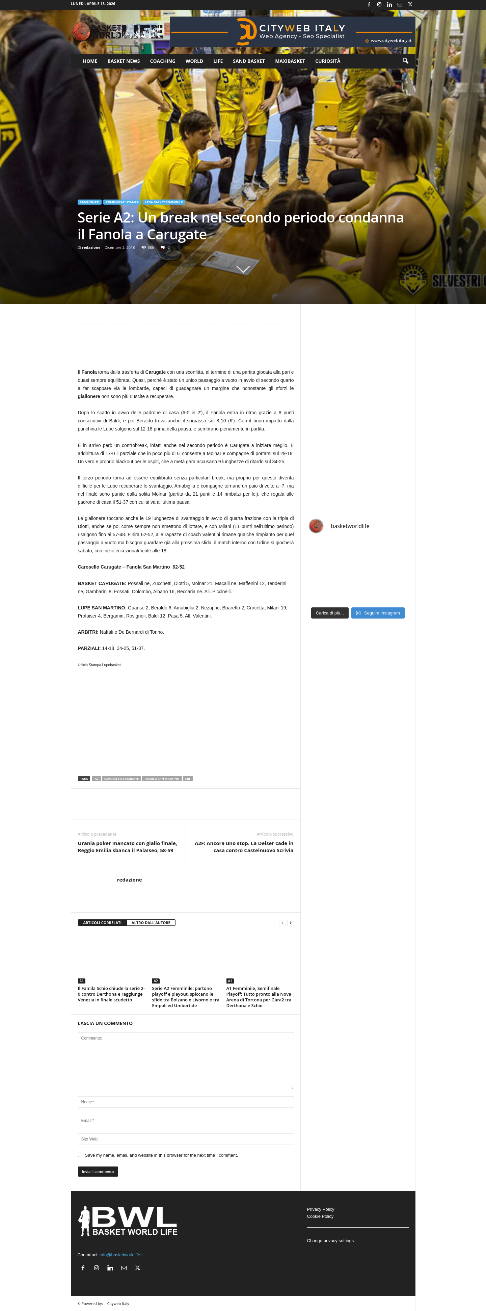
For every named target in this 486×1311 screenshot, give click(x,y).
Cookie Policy (320, 1216)
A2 (96, 779)
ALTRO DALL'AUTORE (151, 922)
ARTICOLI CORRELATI (102, 922)
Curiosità (328, 61)
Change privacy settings (330, 1240)
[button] (405, 61)
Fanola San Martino (161, 779)
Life (218, 61)
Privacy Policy (320, 1209)
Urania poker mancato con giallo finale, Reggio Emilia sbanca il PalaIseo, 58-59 (128, 847)
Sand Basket (249, 61)
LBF (188, 779)
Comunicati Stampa (122, 202)
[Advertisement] (186, 349)
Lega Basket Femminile (164, 202)
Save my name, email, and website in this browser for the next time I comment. (161, 1155)
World (194, 61)
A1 (82, 980)
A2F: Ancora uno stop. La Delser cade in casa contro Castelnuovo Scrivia (244, 847)
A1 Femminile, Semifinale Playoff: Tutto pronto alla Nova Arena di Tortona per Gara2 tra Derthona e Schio (259, 996)
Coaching (163, 61)
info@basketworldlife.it (121, 1254)
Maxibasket (290, 61)
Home (90, 61)
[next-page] (290, 922)
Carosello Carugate (121, 779)
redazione (91, 247)
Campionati (90, 202)
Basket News (123, 61)
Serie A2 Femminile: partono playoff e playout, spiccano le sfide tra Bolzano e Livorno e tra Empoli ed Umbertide (186, 996)
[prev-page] (282, 922)
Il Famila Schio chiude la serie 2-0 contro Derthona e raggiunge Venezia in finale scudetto (111, 994)
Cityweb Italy (118, 1303)
